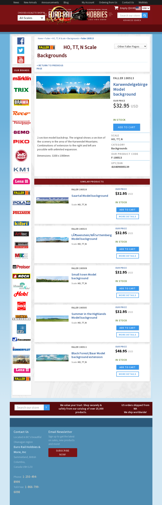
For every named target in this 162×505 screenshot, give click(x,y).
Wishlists (143, 2)
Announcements (50, 2)
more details (127, 216)
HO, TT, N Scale (58, 38)
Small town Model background (83, 276)
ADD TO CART (127, 209)
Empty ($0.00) (128, 8)
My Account (88, 2)
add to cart (126, 127)
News (16, 2)
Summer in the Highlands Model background (88, 315)
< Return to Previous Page (50, 67)
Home (40, 38)
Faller (47, 38)
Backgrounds (73, 38)
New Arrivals (30, 2)
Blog (66, 2)
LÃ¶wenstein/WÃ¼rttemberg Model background (91, 237)
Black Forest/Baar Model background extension (88, 355)
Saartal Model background (89, 196)
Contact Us (128, 2)
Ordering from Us (108, 2)
